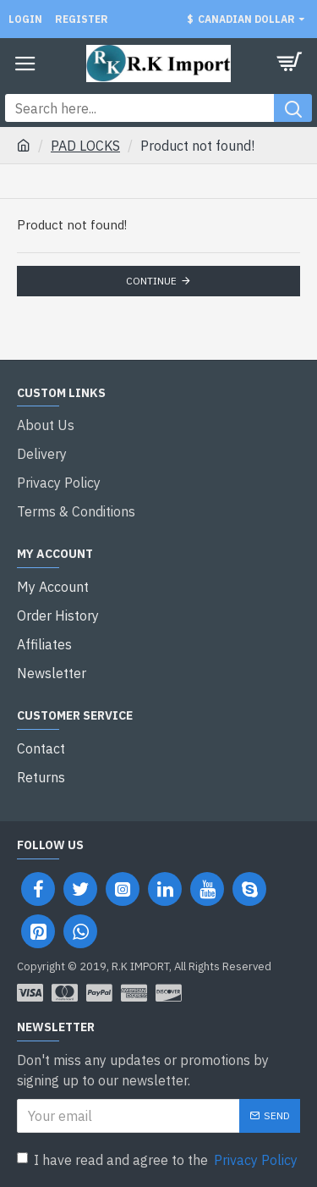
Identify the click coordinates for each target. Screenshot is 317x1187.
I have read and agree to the (158, 1160)
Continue (151, 280)
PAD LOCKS (85, 145)
